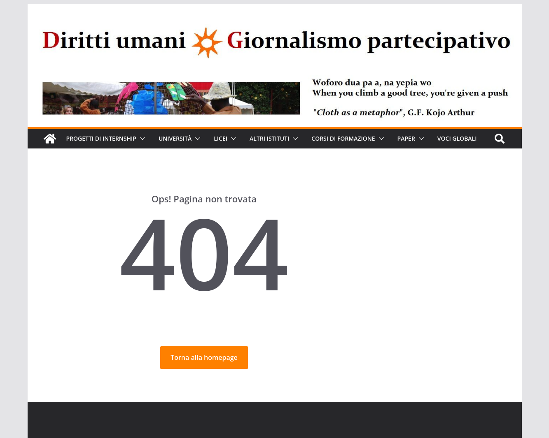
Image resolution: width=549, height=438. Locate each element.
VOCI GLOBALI (88, 158)
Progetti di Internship (104, 138)
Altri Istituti (283, 138)
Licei (230, 138)
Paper (427, 138)
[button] (146, 138)
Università (182, 138)
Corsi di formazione (362, 138)
